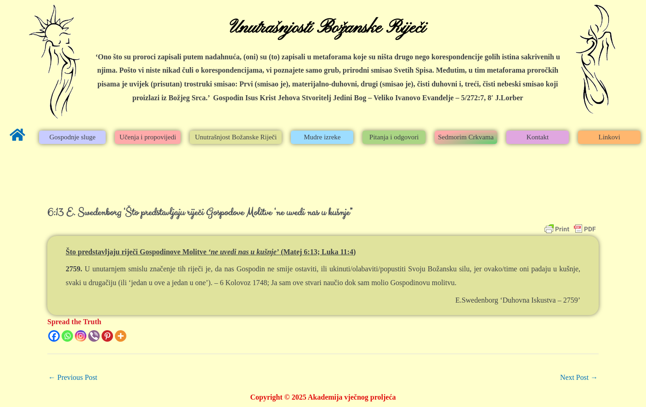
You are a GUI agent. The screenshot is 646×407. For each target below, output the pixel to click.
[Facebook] (54, 336)
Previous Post (73, 377)
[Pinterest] (107, 336)
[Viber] (94, 336)
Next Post (579, 377)
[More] (120, 336)
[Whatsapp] (67, 336)
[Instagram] (80, 336)
